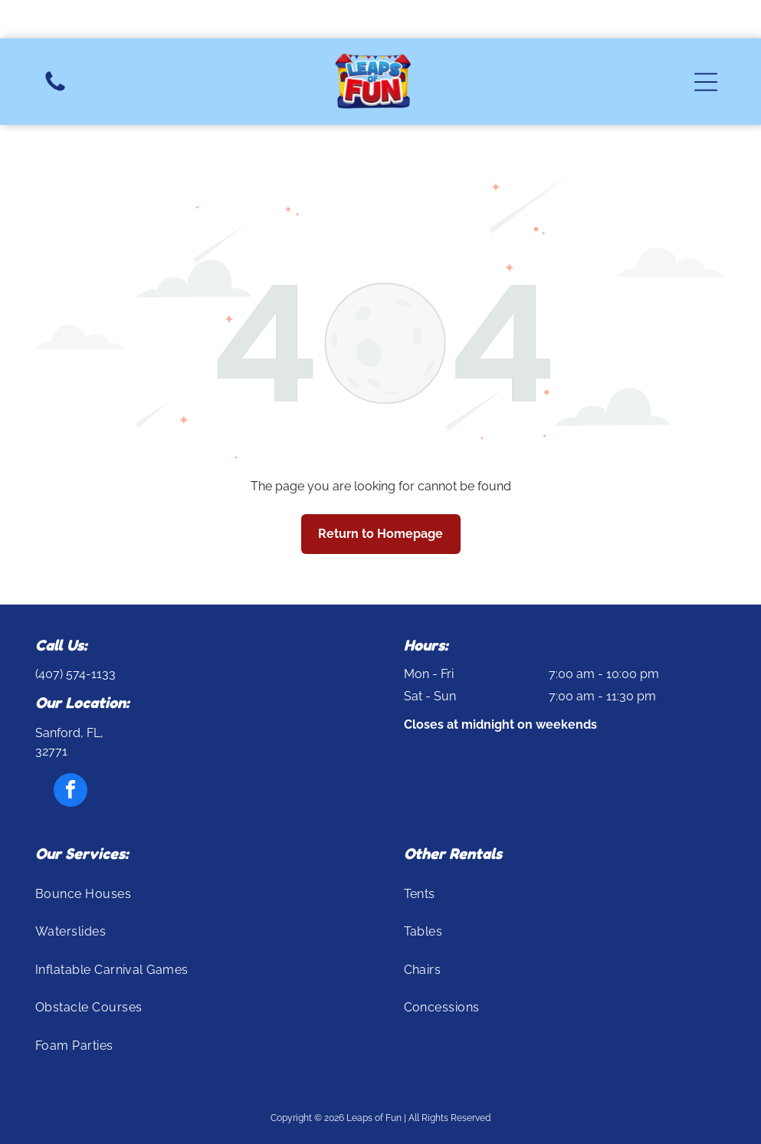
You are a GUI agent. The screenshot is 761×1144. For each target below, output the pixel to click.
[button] (705, 43)
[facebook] (70, 753)
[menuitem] (196, 855)
